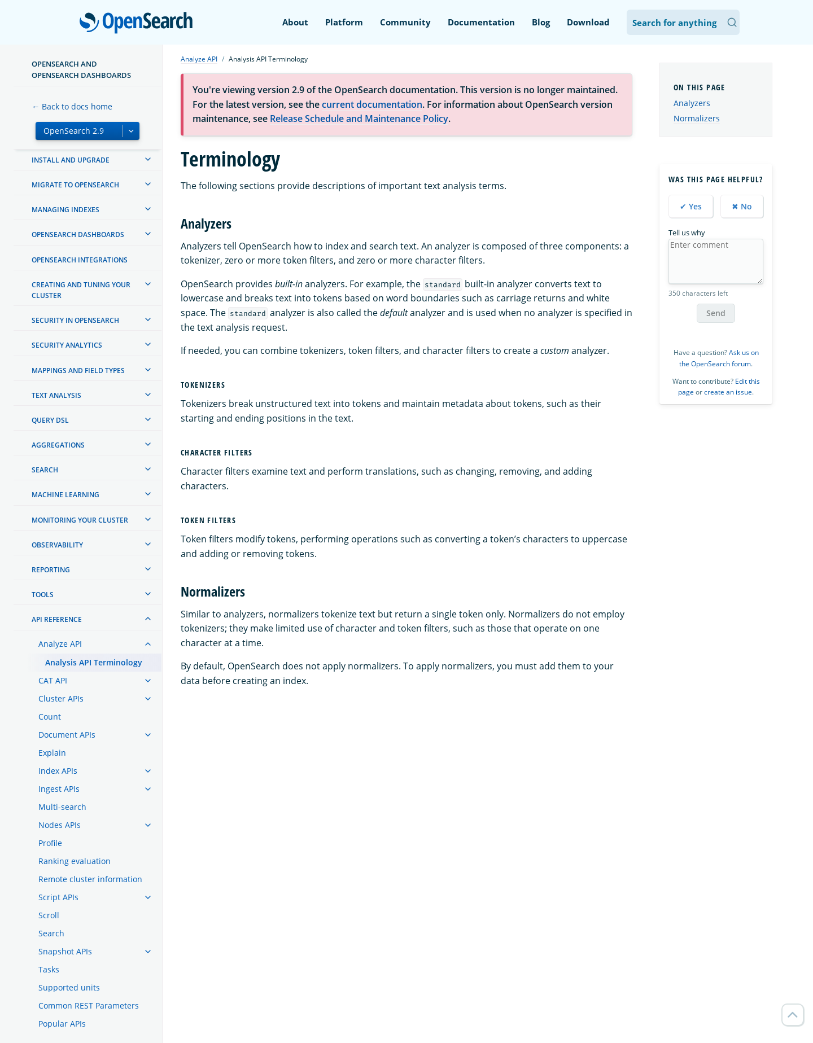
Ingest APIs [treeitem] (59, 788)
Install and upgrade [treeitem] (71, 160)
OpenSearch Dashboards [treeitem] (78, 234)
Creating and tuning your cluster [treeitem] (81, 290)
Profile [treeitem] (50, 843)
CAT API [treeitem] (52, 680)
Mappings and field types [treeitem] (78, 370)
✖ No (742, 206)
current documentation (372, 104)
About (295, 22)
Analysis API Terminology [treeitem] (93, 662)
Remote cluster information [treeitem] (90, 879)
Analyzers (692, 103)
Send (715, 313)
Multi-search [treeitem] (62, 806)
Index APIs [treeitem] (57, 770)
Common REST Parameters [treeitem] (88, 1005)
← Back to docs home (72, 106)
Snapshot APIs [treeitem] (65, 951)
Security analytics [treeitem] (67, 345)
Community (405, 22)
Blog (541, 22)
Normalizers (697, 118)
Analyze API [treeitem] (60, 643)
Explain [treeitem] (52, 752)
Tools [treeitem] (43, 594)
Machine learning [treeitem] (65, 494)
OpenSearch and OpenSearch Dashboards (81, 69)
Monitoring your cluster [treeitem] (80, 520)
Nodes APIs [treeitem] (59, 825)
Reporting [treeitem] (51, 570)
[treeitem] (148, 159)
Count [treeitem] (49, 716)
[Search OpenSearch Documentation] (683, 22)
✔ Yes (691, 206)
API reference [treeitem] (57, 619)
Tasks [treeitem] (48, 969)
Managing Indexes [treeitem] (65, 209)
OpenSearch (139, 24)
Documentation (481, 22)
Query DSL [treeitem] (50, 420)
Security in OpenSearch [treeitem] (75, 320)
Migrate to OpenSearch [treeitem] (75, 185)
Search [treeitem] (45, 470)
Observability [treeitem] (57, 545)
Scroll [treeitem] (48, 915)
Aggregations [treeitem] (58, 445)
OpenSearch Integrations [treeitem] (80, 260)
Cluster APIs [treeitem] (61, 698)
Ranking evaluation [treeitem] (74, 861)
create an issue (728, 392)
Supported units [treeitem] (69, 987)
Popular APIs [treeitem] (62, 1023)
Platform (344, 22)
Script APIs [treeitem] (58, 897)
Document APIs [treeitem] (66, 734)
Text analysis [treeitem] (56, 395)
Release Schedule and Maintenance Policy (359, 118)
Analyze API (199, 59)
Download (588, 22)
